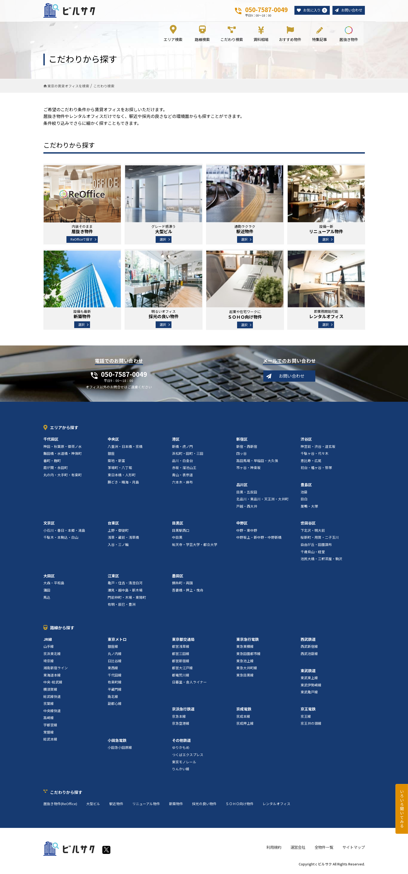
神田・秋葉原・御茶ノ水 (62, 446)
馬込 (46, 598)
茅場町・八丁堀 (120, 468)
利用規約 (273, 848)
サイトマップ (353, 848)
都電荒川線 (180, 675)
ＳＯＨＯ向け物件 (239, 804)
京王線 (306, 716)
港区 (175, 439)
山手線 (48, 647)
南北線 (113, 697)
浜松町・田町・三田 (187, 454)
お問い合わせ (351, 10)
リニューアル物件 (146, 804)
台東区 (113, 523)
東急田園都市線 (248, 654)
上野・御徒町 (118, 531)
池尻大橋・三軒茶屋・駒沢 (321, 559)
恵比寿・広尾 (311, 461)
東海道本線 (52, 675)
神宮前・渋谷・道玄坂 (318, 446)
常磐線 (48, 732)
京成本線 (243, 716)
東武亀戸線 (309, 692)
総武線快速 (52, 697)
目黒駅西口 (180, 531)
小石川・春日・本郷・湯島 (64, 531)
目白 (304, 499)
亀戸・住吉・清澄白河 (125, 583)
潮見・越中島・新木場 (125, 590)
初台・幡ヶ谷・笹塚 (316, 468)
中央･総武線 (52, 682)
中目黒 (177, 538)
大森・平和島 (53, 583)
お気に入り (312, 10)
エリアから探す (64, 428)
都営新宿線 (180, 661)
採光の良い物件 (204, 804)
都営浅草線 (180, 647)
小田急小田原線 (120, 748)
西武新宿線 (309, 647)
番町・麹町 (52, 461)
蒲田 (46, 590)
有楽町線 (115, 682)
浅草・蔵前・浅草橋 (123, 538)
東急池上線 (245, 661)
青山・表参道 (182, 475)
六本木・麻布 (182, 482)
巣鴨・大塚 (309, 506)
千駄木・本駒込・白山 (60, 538)
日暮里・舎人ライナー (189, 682)
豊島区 (306, 485)
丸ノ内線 (115, 654)
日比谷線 (115, 661)
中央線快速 (52, 711)
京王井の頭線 (311, 724)
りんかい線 (180, 769)
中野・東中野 (246, 531)
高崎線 (48, 718)
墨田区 (177, 576)
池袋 (304, 492)
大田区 (49, 576)
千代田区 (50, 439)
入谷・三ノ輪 (118, 545)
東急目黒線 (245, 675)
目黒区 (177, 523)
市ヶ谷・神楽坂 (248, 468)
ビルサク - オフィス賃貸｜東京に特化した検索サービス (69, 10)
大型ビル (93, 804)
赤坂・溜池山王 (184, 468)
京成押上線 (245, 724)
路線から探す (62, 628)
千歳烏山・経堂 (313, 552)
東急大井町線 (246, 668)
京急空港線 (180, 724)
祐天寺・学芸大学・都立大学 (194, 545)
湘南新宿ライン (55, 668)
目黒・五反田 (246, 492)
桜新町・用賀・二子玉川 (320, 538)
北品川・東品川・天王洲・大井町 (262, 499)
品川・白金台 (182, 461)
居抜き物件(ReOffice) (60, 804)
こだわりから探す (66, 793)
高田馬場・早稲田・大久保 (257, 461)
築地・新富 (116, 461)
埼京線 (48, 661)
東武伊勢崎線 (311, 685)
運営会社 (297, 848)
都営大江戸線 (182, 668)
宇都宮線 (50, 725)
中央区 (113, 439)
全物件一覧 (324, 848)
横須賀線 (50, 690)
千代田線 (115, 675)
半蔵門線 (115, 690)
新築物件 (176, 804)
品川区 (242, 485)
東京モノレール (184, 762)
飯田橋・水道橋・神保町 (62, 454)
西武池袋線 (309, 654)
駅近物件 (116, 804)
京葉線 (48, 704)
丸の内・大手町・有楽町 (62, 475)
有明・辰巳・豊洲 (122, 605)
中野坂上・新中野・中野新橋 (259, 538)
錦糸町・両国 (182, 583)
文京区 (49, 523)
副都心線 (115, 704)
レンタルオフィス (276, 804)
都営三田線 (180, 654)
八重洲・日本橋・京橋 (125, 446)
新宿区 (242, 439)
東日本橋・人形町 (122, 475)
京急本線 (179, 716)
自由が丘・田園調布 (316, 545)
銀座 (111, 454)
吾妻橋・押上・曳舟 (187, 590)
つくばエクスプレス (187, 755)
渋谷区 (306, 439)
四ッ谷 (241, 454)
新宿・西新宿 (246, 446)
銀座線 (113, 647)
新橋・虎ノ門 (182, 446)
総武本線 (50, 739)
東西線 (113, 668)
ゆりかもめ (180, 748)
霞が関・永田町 (55, 468)
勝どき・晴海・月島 (123, 482)
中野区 (242, 523)
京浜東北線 (52, 654)
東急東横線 (245, 647)
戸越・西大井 (246, 506)
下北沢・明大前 (313, 531)
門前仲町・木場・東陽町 (127, 598)
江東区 (113, 576)
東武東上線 (309, 678)
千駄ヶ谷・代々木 (314, 454)
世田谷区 (308, 523)
